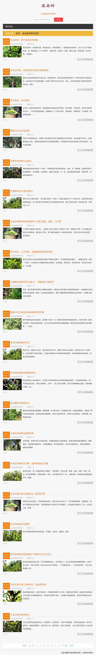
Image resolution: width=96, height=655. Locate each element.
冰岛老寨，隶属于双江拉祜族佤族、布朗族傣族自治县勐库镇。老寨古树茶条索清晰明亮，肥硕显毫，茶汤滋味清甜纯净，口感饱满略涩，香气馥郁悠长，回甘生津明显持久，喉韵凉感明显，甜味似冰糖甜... (47, 444)
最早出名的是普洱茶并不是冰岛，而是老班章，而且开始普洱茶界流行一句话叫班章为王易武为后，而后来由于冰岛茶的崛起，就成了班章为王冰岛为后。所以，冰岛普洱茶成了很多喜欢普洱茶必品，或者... (47, 81)
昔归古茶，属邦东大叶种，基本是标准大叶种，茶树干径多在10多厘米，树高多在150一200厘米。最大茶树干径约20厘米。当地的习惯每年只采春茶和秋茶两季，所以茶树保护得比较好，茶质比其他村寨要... (47, 353)
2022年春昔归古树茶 (20, 524)
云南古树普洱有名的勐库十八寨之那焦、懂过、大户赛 (36, 221)
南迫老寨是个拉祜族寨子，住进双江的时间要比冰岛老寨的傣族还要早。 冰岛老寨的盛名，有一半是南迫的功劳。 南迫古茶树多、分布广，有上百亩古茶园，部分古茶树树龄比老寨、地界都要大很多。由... (47, 384)
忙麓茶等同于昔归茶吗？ (22, 191)
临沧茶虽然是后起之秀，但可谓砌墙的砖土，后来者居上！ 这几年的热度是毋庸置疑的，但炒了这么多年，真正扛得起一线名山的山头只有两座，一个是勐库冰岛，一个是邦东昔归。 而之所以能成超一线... (47, 565)
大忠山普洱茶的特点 (20, 615)
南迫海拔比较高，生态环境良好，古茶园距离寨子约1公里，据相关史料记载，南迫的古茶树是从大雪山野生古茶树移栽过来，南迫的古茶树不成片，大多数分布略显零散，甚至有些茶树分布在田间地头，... (47, 595)
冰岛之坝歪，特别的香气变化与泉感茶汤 (29, 70)
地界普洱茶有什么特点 (21, 161)
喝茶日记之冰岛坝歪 (20, 131)
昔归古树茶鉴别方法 (20, 342)
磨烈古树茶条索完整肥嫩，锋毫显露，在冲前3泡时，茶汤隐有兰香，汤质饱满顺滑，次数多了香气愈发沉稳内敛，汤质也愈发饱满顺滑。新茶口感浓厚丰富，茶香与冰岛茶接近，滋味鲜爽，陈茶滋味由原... (47, 414)
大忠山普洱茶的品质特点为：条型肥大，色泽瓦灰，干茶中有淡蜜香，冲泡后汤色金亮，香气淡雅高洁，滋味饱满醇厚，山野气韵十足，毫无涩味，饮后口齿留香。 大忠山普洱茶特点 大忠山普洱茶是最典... (47, 626)
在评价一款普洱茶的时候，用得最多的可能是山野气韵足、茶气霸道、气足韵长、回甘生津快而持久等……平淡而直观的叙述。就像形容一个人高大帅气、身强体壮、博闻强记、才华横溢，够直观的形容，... (47, 111)
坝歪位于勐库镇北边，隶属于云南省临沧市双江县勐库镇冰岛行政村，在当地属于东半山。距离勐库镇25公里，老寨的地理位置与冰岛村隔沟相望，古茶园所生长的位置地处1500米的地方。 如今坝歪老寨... (47, 142)
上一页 (31, 645)
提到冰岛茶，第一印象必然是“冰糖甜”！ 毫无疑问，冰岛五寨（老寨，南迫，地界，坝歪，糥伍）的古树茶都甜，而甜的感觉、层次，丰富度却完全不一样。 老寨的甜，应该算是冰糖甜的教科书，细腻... (47, 474)
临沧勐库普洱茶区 (30, 33)
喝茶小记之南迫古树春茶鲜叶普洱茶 (27, 312)
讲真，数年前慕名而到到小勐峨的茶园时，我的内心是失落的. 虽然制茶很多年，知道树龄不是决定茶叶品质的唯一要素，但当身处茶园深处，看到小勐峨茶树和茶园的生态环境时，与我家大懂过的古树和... (47, 293)
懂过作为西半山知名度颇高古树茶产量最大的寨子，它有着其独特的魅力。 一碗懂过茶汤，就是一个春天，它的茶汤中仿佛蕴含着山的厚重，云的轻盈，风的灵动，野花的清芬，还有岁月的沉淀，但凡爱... (47, 263)
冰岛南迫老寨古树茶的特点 (23, 373)
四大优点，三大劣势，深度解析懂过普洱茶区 (32, 252)
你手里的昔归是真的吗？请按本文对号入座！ (32, 554)
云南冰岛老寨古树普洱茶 (22, 433)
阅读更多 (81, 59)
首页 (18, 33)
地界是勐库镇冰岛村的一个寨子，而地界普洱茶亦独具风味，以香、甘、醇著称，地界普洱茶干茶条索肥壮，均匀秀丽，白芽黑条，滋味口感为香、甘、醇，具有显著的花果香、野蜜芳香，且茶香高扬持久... (47, 172)
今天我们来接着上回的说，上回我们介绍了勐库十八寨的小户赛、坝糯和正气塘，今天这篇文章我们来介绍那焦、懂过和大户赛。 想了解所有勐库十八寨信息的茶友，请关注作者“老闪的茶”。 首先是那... (47, 232)
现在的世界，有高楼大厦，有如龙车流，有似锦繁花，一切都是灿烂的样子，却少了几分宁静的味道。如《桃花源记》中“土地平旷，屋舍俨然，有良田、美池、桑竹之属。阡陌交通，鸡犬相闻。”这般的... (47, 51)
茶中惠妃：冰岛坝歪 (20, 100)
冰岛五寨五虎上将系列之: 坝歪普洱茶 (28, 494)
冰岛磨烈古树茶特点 (20, 403)
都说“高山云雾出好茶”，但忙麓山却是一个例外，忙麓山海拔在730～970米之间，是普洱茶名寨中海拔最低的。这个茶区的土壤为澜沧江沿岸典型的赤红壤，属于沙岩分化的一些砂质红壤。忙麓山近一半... (48, 202)
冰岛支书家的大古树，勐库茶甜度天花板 (29, 463)
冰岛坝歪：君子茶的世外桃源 (24, 40)
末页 (71, 645)
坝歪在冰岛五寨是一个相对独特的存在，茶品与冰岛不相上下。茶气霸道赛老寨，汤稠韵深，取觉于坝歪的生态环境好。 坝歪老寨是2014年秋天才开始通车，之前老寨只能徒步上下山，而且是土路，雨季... (47, 505)
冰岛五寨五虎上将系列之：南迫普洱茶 (28, 584)
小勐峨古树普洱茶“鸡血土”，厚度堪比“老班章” (32, 282)
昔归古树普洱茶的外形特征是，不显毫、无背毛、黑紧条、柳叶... (36, 531)
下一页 (64, 645)
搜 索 (58, 20)
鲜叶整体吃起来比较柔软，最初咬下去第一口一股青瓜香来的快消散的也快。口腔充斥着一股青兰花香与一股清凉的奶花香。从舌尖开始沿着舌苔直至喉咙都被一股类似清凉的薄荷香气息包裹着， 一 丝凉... (47, 323)
